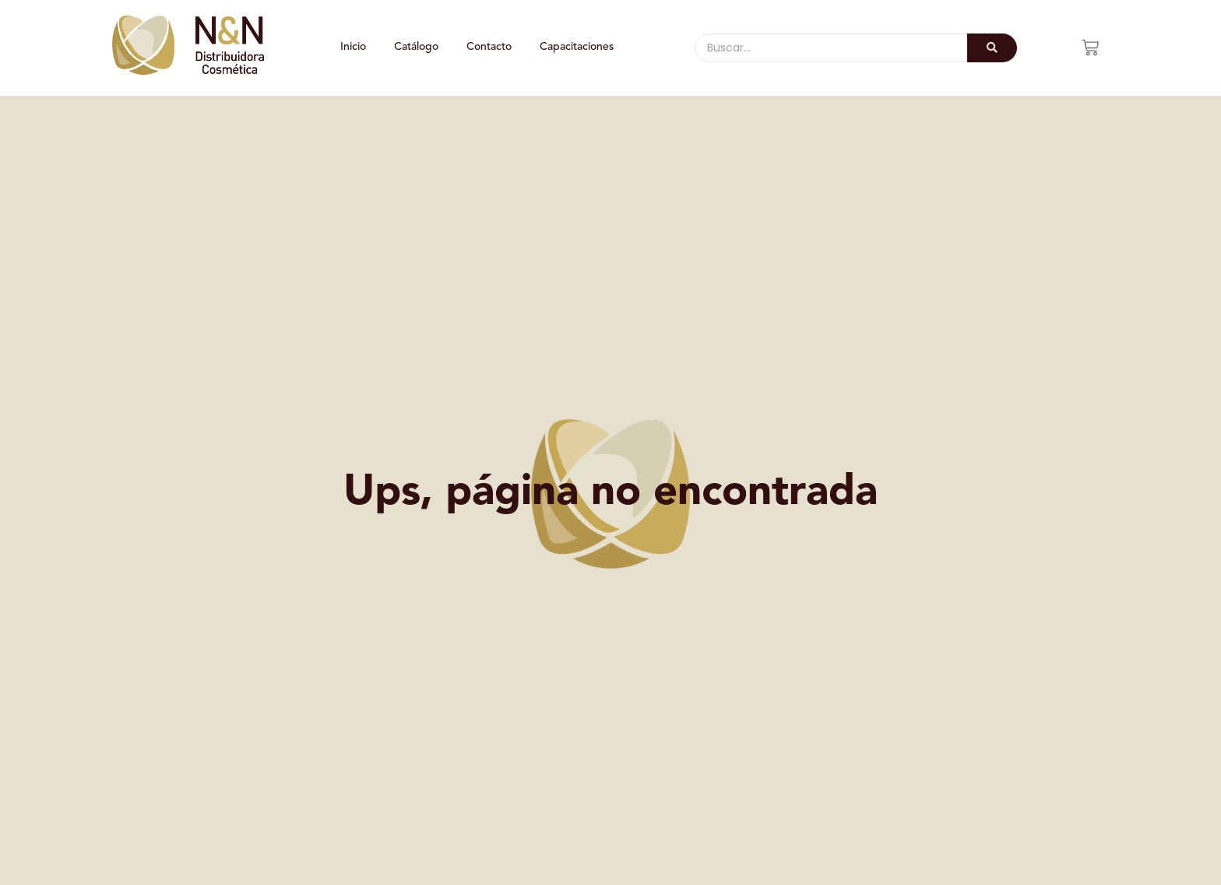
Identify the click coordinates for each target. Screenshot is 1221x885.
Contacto (489, 46)
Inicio (353, 46)
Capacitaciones (577, 46)
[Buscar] (831, 47)
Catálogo (416, 46)
